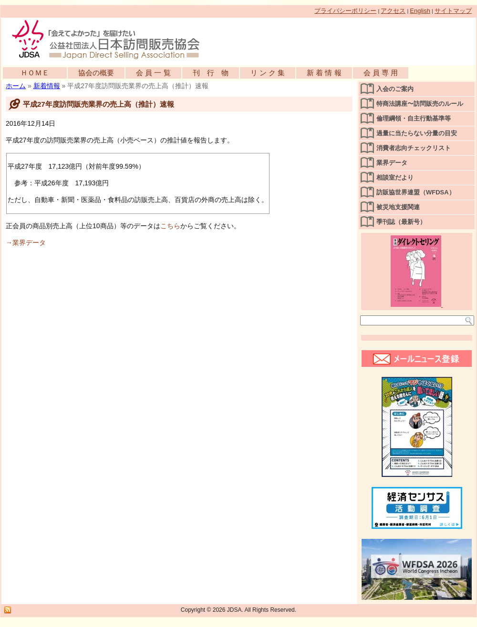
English (420, 10)
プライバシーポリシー (345, 10)
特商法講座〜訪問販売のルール (419, 103)
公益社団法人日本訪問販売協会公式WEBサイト (110, 39)
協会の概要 (96, 73)
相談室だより (395, 177)
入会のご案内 (395, 88)
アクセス (393, 10)
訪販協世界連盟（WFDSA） (415, 192)
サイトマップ (453, 10)
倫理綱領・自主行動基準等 (413, 118)
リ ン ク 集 (267, 73)
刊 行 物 (210, 73)
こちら (170, 226)
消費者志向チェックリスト (413, 148)
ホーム (16, 86)
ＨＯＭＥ (34, 73)
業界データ (391, 162)
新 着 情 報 (324, 73)
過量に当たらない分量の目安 (416, 133)
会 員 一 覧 (153, 73)
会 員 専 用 (380, 73)
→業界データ (26, 242)
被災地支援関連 (398, 207)
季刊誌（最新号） (401, 221)
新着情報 (46, 86)
